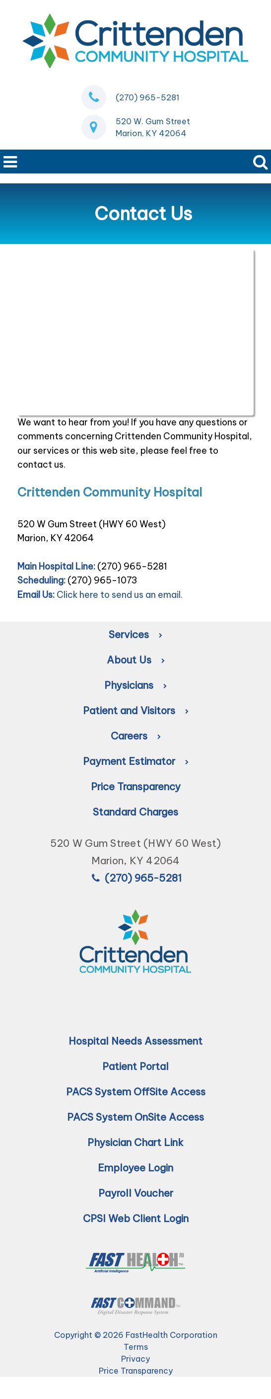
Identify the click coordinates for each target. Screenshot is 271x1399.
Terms (136, 1347)
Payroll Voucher (135, 1193)
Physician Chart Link (135, 1142)
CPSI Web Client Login (136, 1218)
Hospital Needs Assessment (135, 1041)
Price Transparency (136, 786)
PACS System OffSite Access (135, 1091)
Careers (136, 736)
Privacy (135, 1359)
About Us (136, 660)
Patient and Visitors (136, 710)
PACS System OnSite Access (135, 1117)
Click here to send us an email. (120, 594)
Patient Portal (135, 1066)
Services (135, 634)
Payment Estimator (136, 761)
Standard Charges (135, 812)
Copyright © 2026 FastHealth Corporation (135, 1335)
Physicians (135, 685)
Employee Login (135, 1167)
